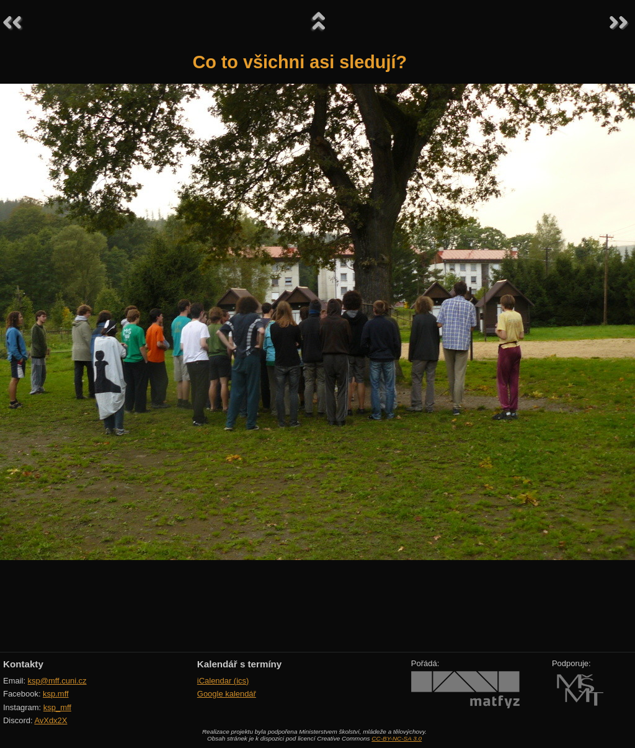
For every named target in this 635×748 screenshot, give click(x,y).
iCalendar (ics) (223, 680)
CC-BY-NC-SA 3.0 (396, 738)
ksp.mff (56, 693)
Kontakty (23, 664)
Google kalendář (226, 693)
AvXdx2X (50, 720)
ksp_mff (57, 707)
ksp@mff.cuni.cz (57, 680)
